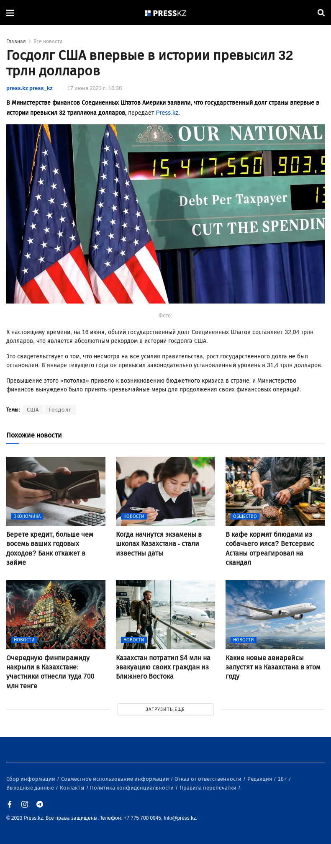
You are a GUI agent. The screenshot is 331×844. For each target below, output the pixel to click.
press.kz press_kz (29, 88)
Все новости (47, 41)
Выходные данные (30, 788)
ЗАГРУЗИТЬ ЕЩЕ (165, 709)
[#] (166, 12)
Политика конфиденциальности (132, 788)
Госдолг (60, 410)
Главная (16, 41)
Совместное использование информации (115, 779)
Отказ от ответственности (208, 779)
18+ (283, 779)
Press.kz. (168, 112)
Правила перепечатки (209, 788)
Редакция (260, 779)
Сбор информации (31, 779)
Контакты (73, 788)
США (33, 410)
